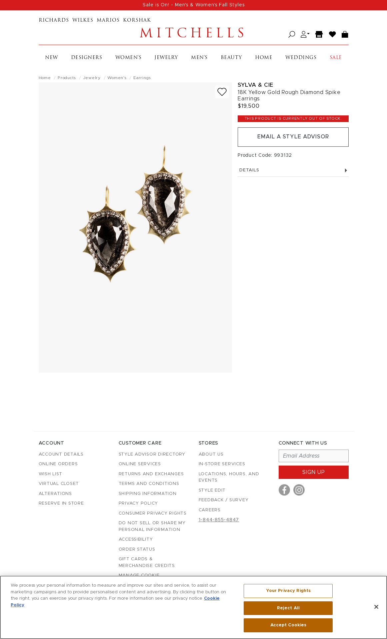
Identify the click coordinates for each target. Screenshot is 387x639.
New (51, 57)
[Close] (376, 607)
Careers (210, 510)
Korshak (137, 20)
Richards (54, 20)
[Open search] (291, 34)
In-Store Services (222, 464)
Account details (61, 454)
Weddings (300, 57)
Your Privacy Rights (288, 591)
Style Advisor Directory (152, 454)
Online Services (140, 464)
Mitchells (193, 34)
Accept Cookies (288, 625)
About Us (211, 454)
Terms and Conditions (149, 484)
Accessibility (136, 539)
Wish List (50, 474)
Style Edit (212, 490)
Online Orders (58, 464)
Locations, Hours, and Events (229, 477)
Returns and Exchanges (151, 474)
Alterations (55, 494)
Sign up (313, 472)
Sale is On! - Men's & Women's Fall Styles (194, 5)
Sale (336, 57)
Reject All (288, 608)
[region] (193, 607)
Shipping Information (148, 494)
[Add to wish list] (222, 92)
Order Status (137, 549)
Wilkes (82, 20)
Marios (108, 20)
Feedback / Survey (224, 500)
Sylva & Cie (255, 85)
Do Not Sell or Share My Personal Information (152, 526)
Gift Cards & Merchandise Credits (147, 562)
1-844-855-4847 (219, 520)
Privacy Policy (138, 503)
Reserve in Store (61, 503)
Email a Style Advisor (293, 137)
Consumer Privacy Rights (153, 513)
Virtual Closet (59, 484)
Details (293, 170)
